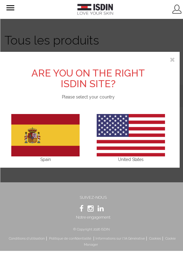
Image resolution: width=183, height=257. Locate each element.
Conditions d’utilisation (27, 239)
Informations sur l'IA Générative (120, 239)
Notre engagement (93, 217)
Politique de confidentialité (70, 239)
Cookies (155, 239)
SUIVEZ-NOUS (93, 197)
